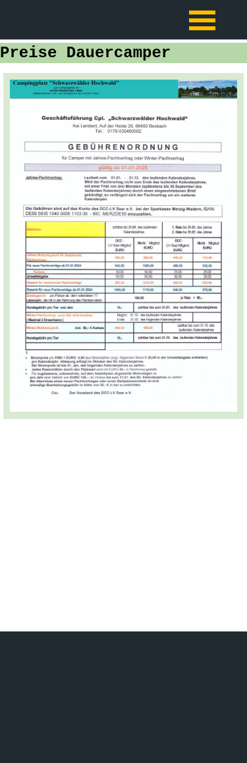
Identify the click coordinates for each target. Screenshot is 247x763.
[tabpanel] (123, 246)
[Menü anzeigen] (202, 20)
